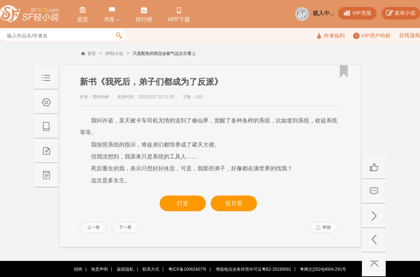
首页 (92, 53)
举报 (323, 227)
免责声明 (99, 269)
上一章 (93, 227)
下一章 (125, 227)
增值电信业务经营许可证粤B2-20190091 (253, 269)
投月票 (233, 203)
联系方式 (150, 269)
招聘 (78, 269)
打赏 (182, 203)
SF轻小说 (114, 53)
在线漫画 (409, 35)
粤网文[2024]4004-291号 (323, 269)
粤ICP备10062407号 (187, 269)
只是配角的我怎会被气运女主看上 (164, 53)
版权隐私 (125, 269)
